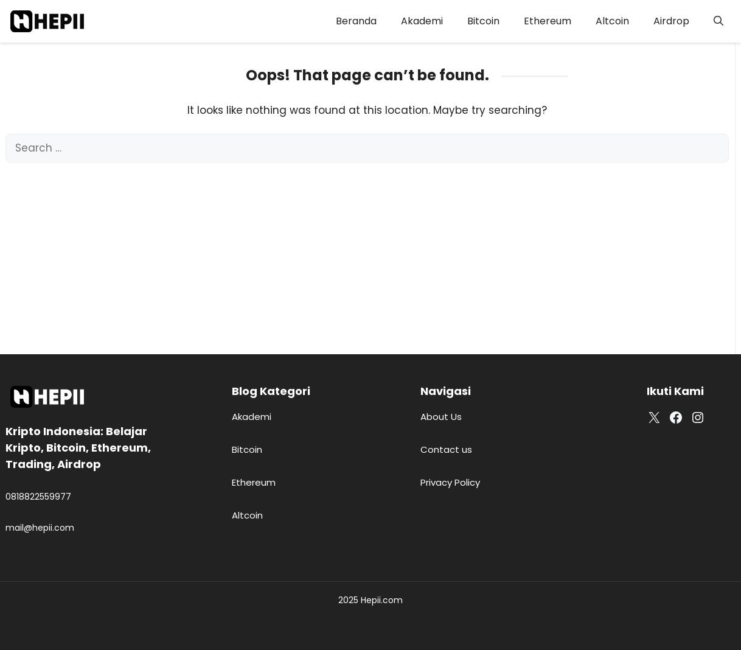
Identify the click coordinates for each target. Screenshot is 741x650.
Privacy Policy (450, 482)
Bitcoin (483, 21)
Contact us (446, 449)
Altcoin (612, 21)
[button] (718, 21)
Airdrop (671, 21)
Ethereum (547, 21)
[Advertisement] (367, 254)
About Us (441, 416)
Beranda (356, 21)
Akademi (422, 21)
